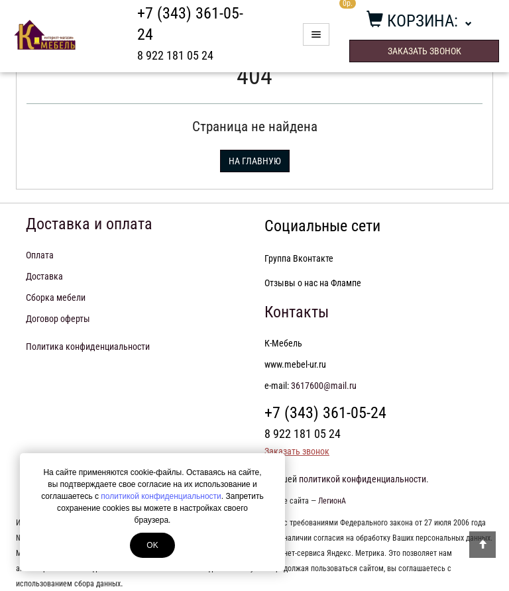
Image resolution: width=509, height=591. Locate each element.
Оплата (40, 255)
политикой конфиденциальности (161, 496)
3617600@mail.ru (324, 385)
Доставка (44, 276)
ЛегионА (332, 501)
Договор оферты (58, 318)
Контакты (296, 312)
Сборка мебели (55, 297)
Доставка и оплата (89, 224)
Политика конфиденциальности (88, 346)
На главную (255, 161)
